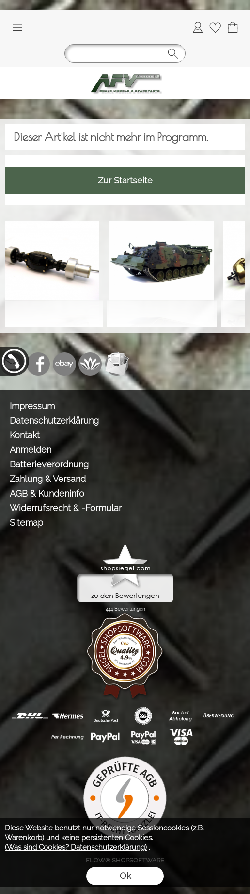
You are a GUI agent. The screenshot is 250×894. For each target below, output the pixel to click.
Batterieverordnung (49, 464)
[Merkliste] (215, 27)
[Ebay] (64, 364)
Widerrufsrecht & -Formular (66, 508)
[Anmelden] (197, 27)
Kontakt (25, 435)
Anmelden (30, 450)
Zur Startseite (125, 180)
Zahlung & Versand (48, 479)
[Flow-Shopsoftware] (90, 364)
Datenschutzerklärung (54, 420)
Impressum (32, 406)
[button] (17, 27)
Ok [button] (125, 876)
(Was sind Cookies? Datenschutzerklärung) (76, 847)
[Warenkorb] (232, 27)
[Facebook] (38, 364)
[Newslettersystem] (117, 364)
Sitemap (26, 522)
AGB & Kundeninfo (47, 493)
